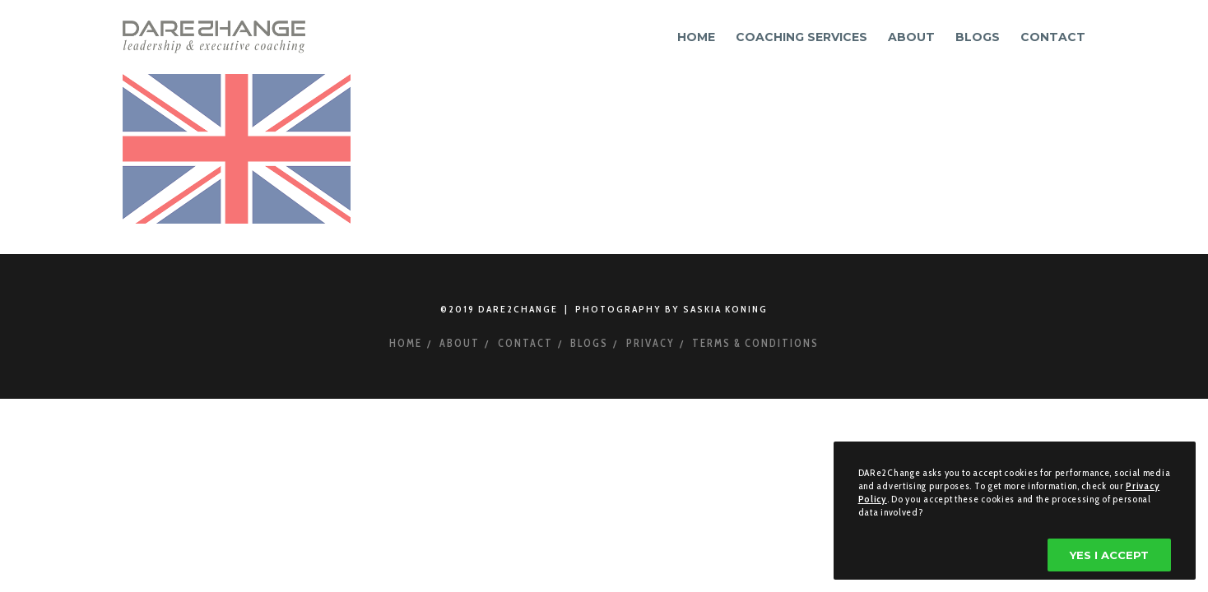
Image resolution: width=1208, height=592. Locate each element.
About (459, 343)
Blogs (589, 343)
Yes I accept (1109, 555)
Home (405, 343)
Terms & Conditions (755, 343)
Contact (525, 343)
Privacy (650, 343)
